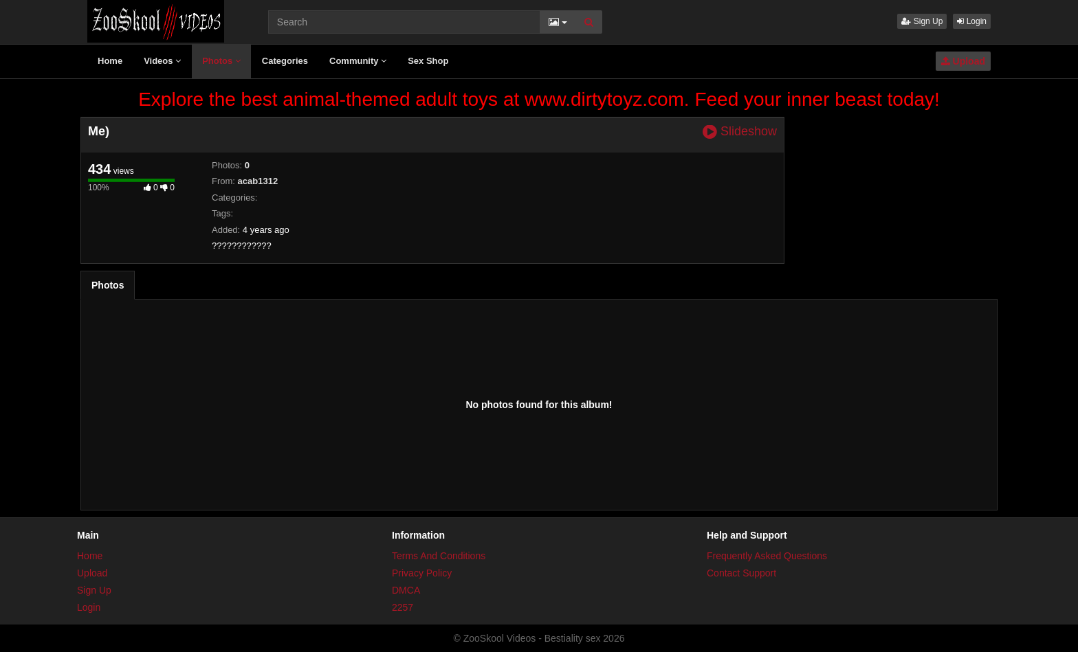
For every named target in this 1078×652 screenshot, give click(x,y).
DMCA (406, 590)
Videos (162, 61)
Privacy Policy (422, 572)
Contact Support (741, 572)
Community (357, 61)
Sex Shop (428, 61)
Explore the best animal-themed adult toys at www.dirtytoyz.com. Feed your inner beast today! (539, 99)
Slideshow (740, 131)
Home (110, 61)
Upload (963, 61)
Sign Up (922, 21)
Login (972, 21)
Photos (221, 61)
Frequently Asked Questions (767, 555)
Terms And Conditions (438, 555)
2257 (402, 607)
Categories (285, 61)
